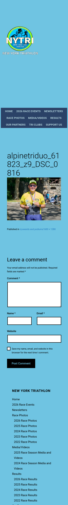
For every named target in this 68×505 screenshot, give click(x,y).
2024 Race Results (25, 490)
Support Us (54, 124)
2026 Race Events (28, 111)
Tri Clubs (35, 124)
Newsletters (53, 111)
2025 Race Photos (25, 426)
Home (9, 111)
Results (55, 118)
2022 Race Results (25, 500)
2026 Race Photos (25, 420)
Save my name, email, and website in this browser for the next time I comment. (32, 350)
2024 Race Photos (25, 431)
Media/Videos (37, 118)
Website (11, 331)
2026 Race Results (25, 479)
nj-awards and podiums (31, 229)
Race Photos (15, 118)
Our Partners (16, 124)
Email (41, 313)
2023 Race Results (25, 495)
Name (11, 313)
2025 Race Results (25, 484)
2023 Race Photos (25, 436)
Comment (13, 278)
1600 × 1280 (49, 229)
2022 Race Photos (25, 442)
